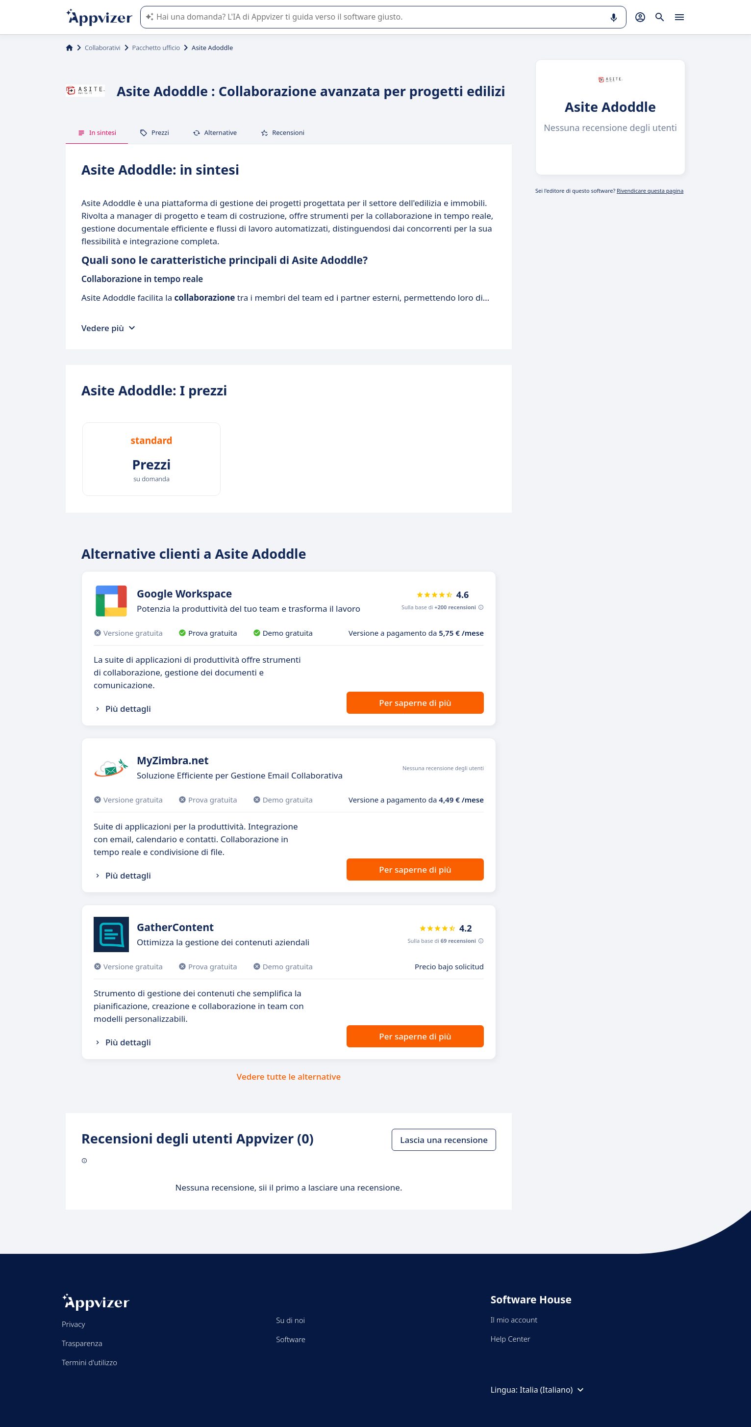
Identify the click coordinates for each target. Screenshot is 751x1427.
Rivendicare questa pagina (650, 190)
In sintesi (96, 132)
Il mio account (514, 1319)
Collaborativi (103, 47)
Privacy (73, 1324)
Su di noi (290, 1320)
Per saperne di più (415, 702)
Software (290, 1339)
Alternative (215, 132)
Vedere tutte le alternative (289, 1076)
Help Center (510, 1339)
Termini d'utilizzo (89, 1362)
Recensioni (282, 132)
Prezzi (154, 132)
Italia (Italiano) (553, 1390)
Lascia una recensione (444, 1139)
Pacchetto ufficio (156, 47)
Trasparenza (82, 1343)
